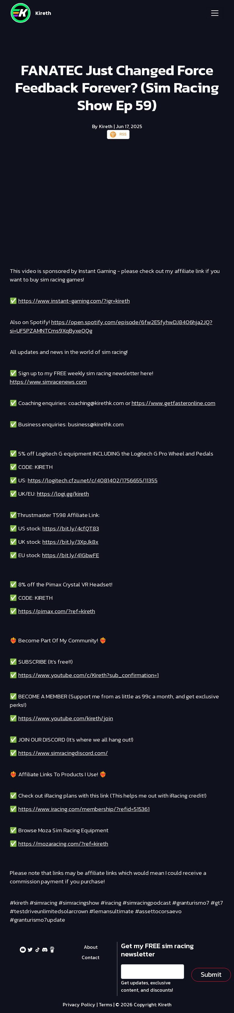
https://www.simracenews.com (48, 381)
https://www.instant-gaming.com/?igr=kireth (74, 300)
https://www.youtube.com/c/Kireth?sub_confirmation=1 (88, 675)
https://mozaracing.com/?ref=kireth (63, 843)
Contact (90, 957)
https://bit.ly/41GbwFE (70, 555)
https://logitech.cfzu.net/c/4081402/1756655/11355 (93, 480)
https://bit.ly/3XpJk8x (70, 541)
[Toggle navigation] (214, 13)
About (91, 947)
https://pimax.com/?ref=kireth (56, 611)
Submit (211, 974)
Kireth (43, 13)
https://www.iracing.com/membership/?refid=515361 (84, 809)
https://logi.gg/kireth (63, 493)
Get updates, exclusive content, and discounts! (147, 986)
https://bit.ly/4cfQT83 (70, 528)
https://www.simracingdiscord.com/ (63, 753)
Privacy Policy (79, 1004)
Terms (105, 1004)
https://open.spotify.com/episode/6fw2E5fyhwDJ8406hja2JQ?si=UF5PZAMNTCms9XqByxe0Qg (111, 326)
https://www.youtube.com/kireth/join (65, 718)
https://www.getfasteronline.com (173, 403)
